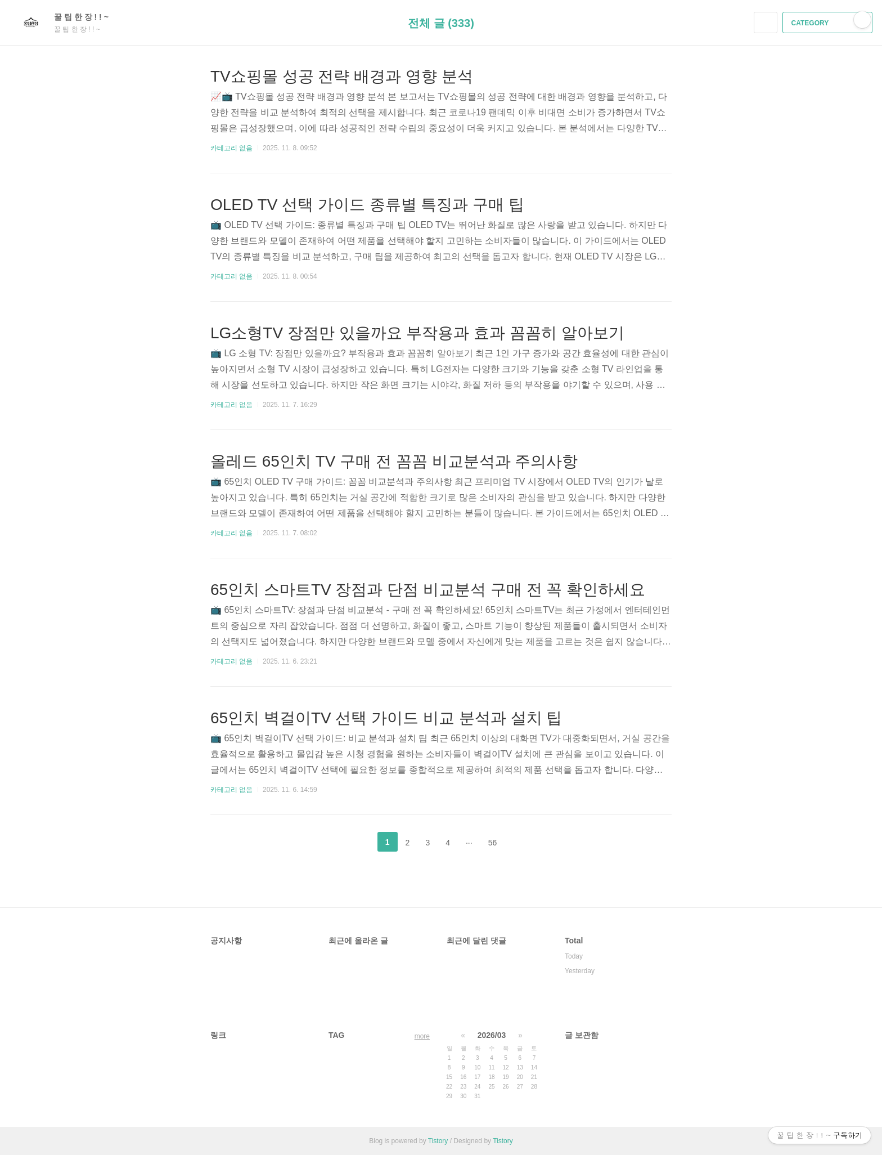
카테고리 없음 (231, 148)
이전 (359, 842)
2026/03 (492, 1035)
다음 (522, 842)
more (422, 1036)
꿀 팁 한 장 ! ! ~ (87, 16)
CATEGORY (828, 23)
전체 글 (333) (441, 23)
